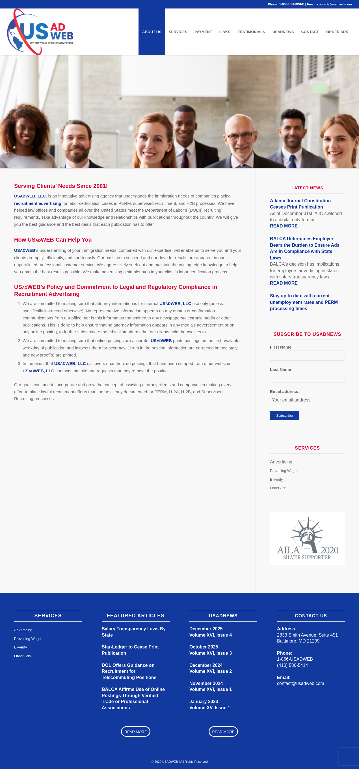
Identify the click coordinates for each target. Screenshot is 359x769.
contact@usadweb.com (334, 4)
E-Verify (276, 479)
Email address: (285, 391)
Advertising (281, 461)
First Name (280, 347)
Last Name (280, 369)
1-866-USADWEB (291, 4)
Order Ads (278, 488)
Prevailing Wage (283, 471)
